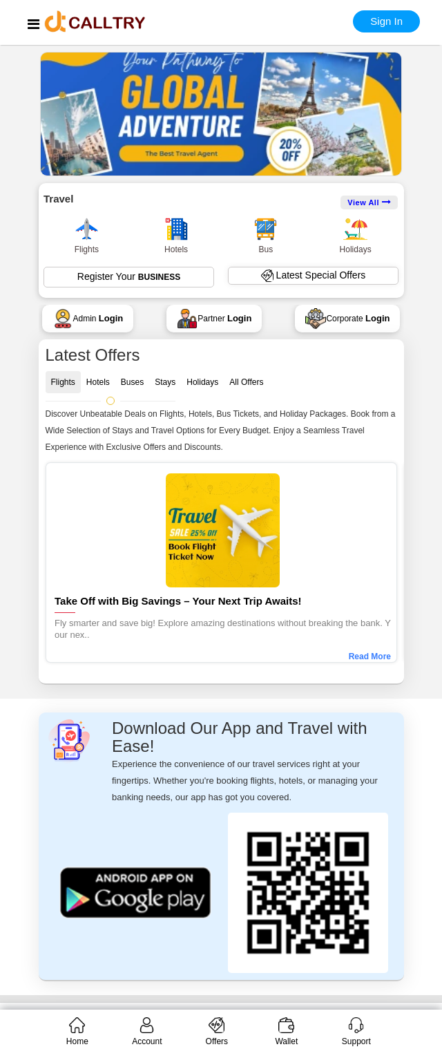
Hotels (176, 235)
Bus (265, 235)
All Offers (246, 382)
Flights (87, 235)
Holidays (356, 235)
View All (369, 202)
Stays (165, 382)
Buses (132, 382)
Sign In (386, 21)
